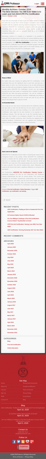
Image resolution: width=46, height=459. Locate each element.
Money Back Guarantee (30, 383)
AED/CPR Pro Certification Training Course (27, 172)
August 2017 (11, 305)
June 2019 (10, 261)
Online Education (25, 189)
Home (3, 383)
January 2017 (11, 319)
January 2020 (11, 247)
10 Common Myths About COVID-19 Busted (20, 215)
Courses (3, 390)
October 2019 (11, 254)
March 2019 (11, 271)
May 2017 (10, 312)
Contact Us (4, 400)
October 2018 (11, 284)
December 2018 (12, 278)
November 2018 (12, 281)
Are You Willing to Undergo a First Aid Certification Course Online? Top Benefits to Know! (23, 420)
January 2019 (11, 274)
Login (36, 4)
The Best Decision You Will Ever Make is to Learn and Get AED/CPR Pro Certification (21, 13)
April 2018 (10, 295)
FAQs (2, 396)
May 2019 (10, 264)
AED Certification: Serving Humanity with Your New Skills (25, 230)
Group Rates (27, 396)
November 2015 (12, 332)
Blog (8, 341)
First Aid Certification (13, 189)
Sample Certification (29, 386)
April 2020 (10, 243)
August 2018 (11, 288)
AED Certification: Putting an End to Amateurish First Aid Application (23, 408)
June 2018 (10, 291)
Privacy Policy (27, 393)
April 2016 (10, 322)
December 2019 (12, 250)
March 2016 (11, 326)
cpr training (22, 191)
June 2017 (10, 308)
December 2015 (12, 329)
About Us (4, 386)
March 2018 (11, 298)
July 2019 (10, 257)
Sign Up (3, 393)
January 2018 (11, 302)
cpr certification (14, 191)
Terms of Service (28, 390)
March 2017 (11, 315)
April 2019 (10, 267)
